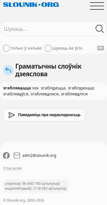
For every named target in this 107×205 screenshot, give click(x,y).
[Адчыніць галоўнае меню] (97, 6)
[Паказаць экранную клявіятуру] (100, 48)
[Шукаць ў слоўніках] (99, 29)
